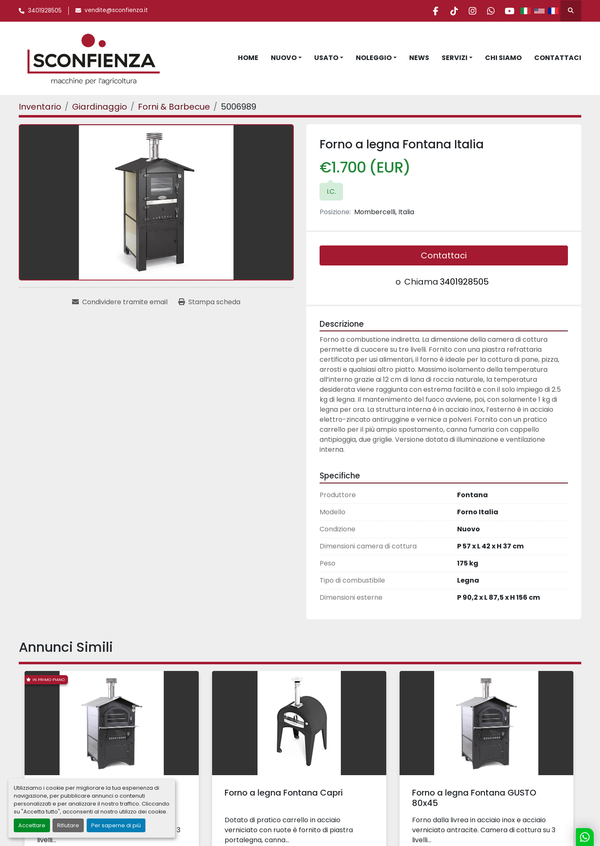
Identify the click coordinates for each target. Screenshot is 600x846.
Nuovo (284, 58)
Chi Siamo (503, 58)
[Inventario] (40, 107)
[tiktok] (444, 10)
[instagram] (465, 10)
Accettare (31, 825)
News (419, 58)
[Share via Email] (120, 302)
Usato (326, 58)
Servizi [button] (455, 58)
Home (248, 58)
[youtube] (508, 10)
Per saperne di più (116, 825)
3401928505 (45, 11)
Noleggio (374, 58)
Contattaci (557, 58)
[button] (286, 58)
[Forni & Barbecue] (174, 107)
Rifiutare (68, 825)
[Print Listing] (209, 302)
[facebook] (422, 10)
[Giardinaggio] (99, 107)
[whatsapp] (486, 10)
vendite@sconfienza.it (116, 10)
